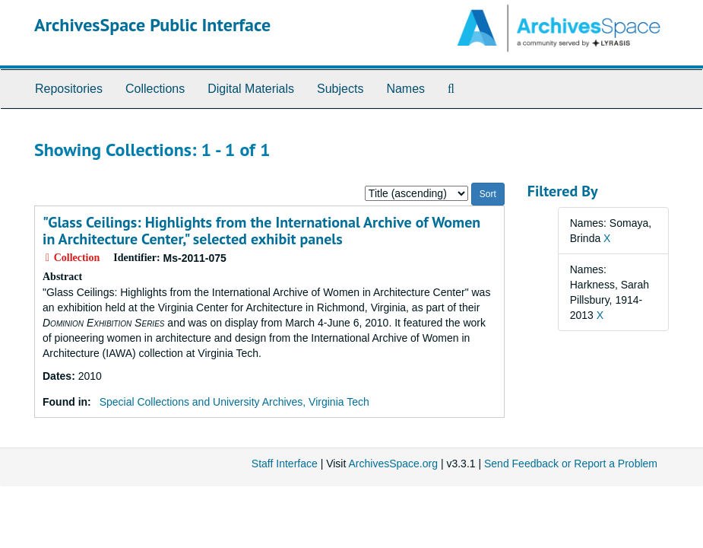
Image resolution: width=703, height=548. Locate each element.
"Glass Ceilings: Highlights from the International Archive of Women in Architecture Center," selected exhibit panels (261, 230)
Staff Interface (285, 463)
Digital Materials (250, 88)
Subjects (340, 88)
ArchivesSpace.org (393, 463)
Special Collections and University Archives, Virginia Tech (234, 402)
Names (405, 88)
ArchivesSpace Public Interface (152, 25)
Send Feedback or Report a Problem (570, 463)
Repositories (69, 88)
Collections (155, 88)
